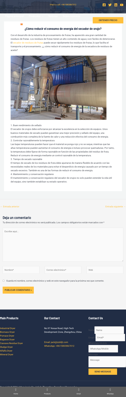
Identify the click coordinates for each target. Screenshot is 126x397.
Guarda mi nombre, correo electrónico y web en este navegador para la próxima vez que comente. (55, 280)
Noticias (53, 16)
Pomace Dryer (7, 335)
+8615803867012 (68, 4)
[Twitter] (110, 5)
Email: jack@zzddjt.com (56, 342)
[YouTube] (121, 5)
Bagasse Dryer (7, 339)
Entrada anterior (9, 206)
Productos (36, 16)
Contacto (10, 24)
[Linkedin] (115, 5)
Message (93, 354)
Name (91, 330)
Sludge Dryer (6, 347)
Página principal (14, 16)
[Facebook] (104, 5)
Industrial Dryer (7, 328)
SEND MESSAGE (102, 371)
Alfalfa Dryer (6, 350)
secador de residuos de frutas (28, 42)
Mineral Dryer (6, 354)
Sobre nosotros (71, 16)
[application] (42, 16)
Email (92, 337)
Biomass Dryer (7, 332)
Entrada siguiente (115, 206)
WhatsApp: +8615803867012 (59, 346)
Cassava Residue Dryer (11, 343)
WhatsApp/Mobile (97, 343)
